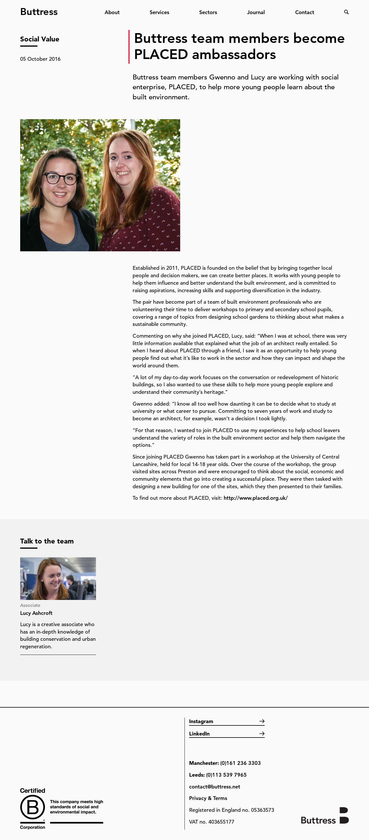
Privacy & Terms (208, 798)
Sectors (208, 12)
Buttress (39, 9)
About (112, 12)
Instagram (201, 721)
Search (346, 12)
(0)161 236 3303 (240, 763)
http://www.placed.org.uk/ (256, 498)
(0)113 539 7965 (226, 774)
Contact (304, 12)
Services (159, 12)
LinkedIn (199, 733)
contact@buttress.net (214, 786)
